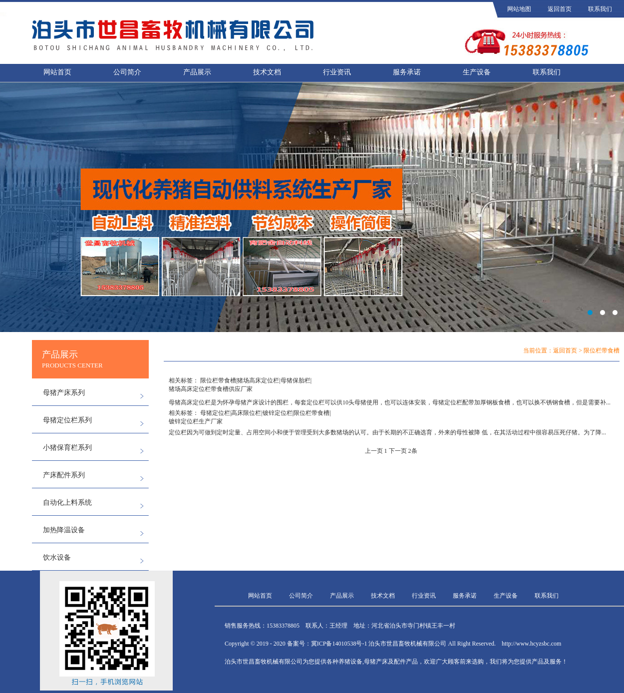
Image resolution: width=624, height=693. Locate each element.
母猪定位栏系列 (67, 420)
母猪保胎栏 (296, 380)
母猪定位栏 (215, 412)
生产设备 (477, 72)
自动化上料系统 (67, 502)
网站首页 (57, 72)
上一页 (374, 450)
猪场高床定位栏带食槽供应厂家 (211, 388)
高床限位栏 (246, 412)
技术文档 (267, 72)
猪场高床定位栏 (258, 380)
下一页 (398, 450)
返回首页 (560, 8)
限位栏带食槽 (218, 380)
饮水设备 (57, 557)
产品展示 (197, 72)
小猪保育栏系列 (67, 447)
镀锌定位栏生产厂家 (196, 421)
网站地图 (519, 8)
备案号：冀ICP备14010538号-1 (327, 643)
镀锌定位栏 (278, 412)
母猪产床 (247, 402)
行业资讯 (337, 72)
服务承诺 (407, 72)
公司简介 (127, 72)
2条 (412, 450)
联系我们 (600, 8)
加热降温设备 (64, 530)
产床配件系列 (64, 475)
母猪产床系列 (64, 392)
